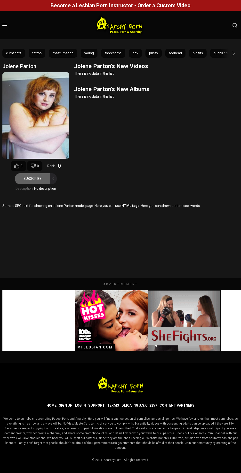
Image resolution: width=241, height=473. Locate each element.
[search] (235, 25)
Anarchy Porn (112, 460)
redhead (175, 53)
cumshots (13, 53)
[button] (229, 53)
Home (51, 405)
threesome (113, 53)
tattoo (37, 53)
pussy (153, 53)
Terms (113, 405)
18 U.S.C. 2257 (145, 405)
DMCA (126, 405)
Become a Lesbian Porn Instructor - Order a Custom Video (120, 5)
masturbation (63, 53)
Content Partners (177, 405)
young (89, 53)
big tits (198, 53)
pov (135, 53)
